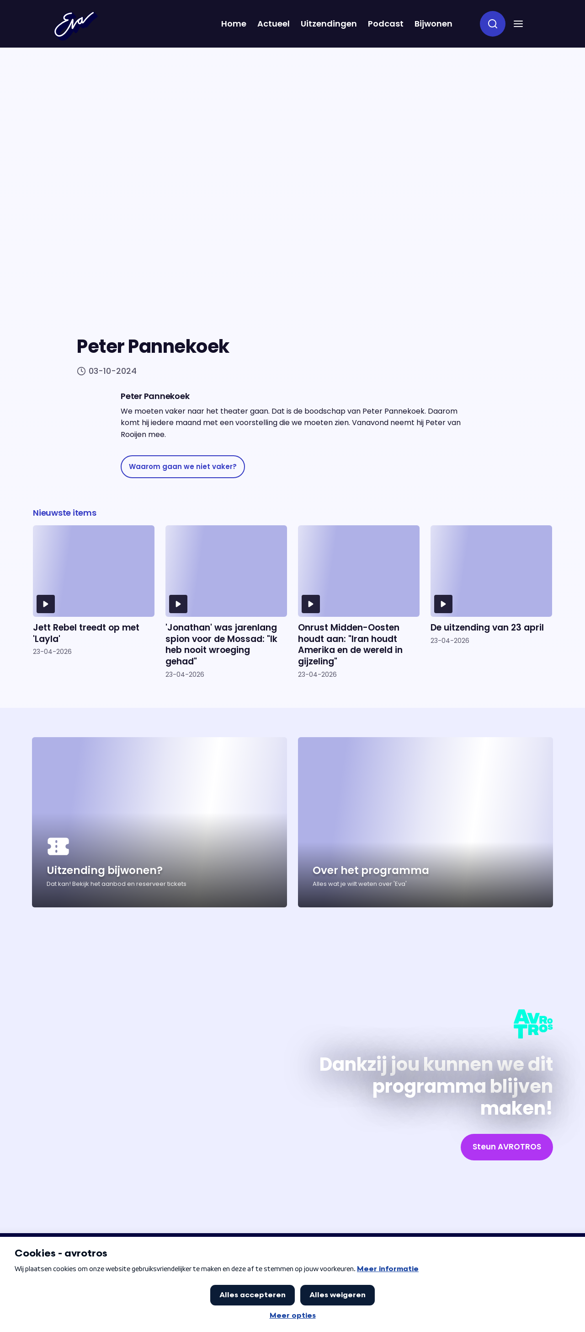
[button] (518, 24)
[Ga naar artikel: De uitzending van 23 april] (491, 601)
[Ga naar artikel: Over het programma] (425, 822)
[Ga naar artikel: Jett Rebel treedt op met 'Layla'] (93, 601)
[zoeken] (492, 24)
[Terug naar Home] (76, 26)
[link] (183, 467)
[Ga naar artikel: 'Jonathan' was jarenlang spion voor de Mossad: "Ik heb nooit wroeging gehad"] (226, 601)
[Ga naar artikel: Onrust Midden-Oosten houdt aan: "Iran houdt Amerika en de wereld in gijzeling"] (359, 601)
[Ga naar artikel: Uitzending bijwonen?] (159, 822)
